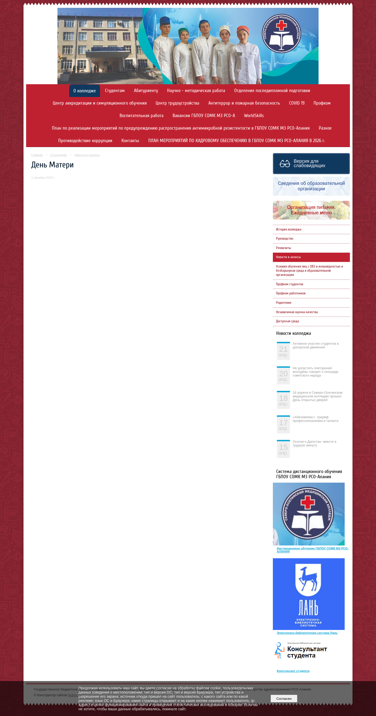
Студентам (115, 90)
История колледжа (288, 229)
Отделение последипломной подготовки (272, 90)
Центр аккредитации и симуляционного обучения (100, 103)
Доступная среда (287, 321)
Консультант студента (293, 670)
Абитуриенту (146, 90)
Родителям (283, 303)
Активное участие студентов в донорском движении (316, 345)
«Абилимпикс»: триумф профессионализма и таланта (315, 419)
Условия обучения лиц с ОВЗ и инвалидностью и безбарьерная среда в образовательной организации (309, 270)
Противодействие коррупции (85, 140)
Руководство (284, 238)
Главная (37, 154)
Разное (325, 128)
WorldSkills (254, 115)
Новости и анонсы (86, 154)
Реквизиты (283, 248)
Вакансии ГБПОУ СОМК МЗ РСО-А (204, 115)
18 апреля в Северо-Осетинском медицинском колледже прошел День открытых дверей (317, 396)
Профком (322, 103)
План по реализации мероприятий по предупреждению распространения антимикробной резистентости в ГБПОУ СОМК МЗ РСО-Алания (181, 128)
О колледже (84, 91)
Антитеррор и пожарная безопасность (244, 103)
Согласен (283, 699)
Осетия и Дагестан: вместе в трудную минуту (314, 443)
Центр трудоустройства (177, 103)
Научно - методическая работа (196, 90)
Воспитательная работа (141, 115)
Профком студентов (289, 284)
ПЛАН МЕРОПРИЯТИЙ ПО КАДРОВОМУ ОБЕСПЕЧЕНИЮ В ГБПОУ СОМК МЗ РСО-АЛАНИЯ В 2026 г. (236, 140)
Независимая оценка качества (297, 312)
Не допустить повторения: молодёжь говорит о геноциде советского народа (315, 371)
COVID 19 (296, 103)
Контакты (130, 140)
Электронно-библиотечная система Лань (307, 632)
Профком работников (291, 293)
